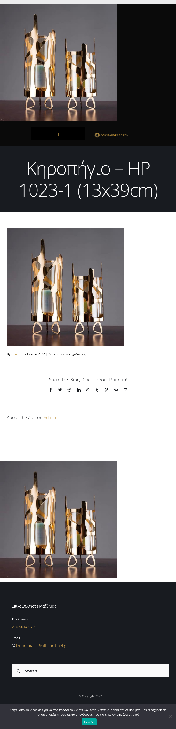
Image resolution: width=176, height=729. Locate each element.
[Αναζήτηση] (18, 670)
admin (15, 354)
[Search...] (90, 670)
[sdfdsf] (118, 133)
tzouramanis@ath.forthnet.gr (42, 645)
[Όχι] (170, 716)
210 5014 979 (23, 627)
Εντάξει (89, 722)
